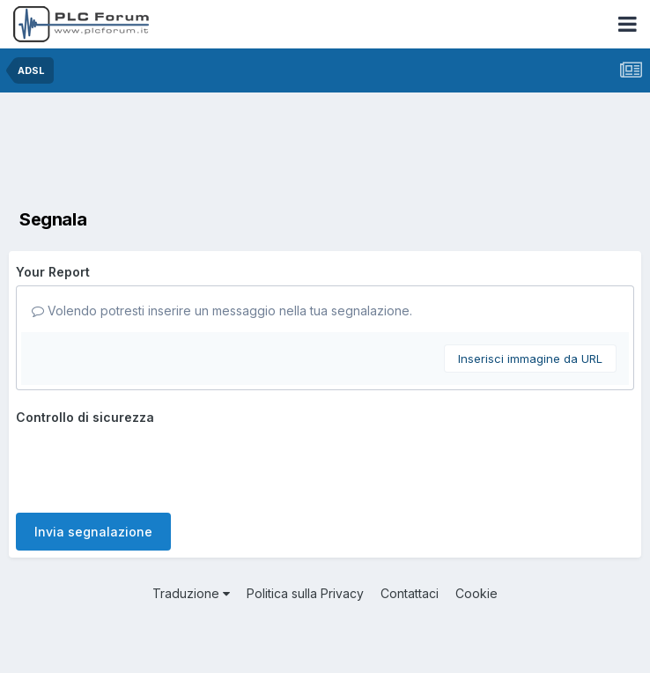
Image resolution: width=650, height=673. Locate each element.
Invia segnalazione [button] (93, 531)
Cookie (476, 593)
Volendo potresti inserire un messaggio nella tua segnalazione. (222, 310)
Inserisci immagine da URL (530, 358)
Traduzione (191, 593)
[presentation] (150, 465)
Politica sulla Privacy (305, 593)
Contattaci (409, 593)
